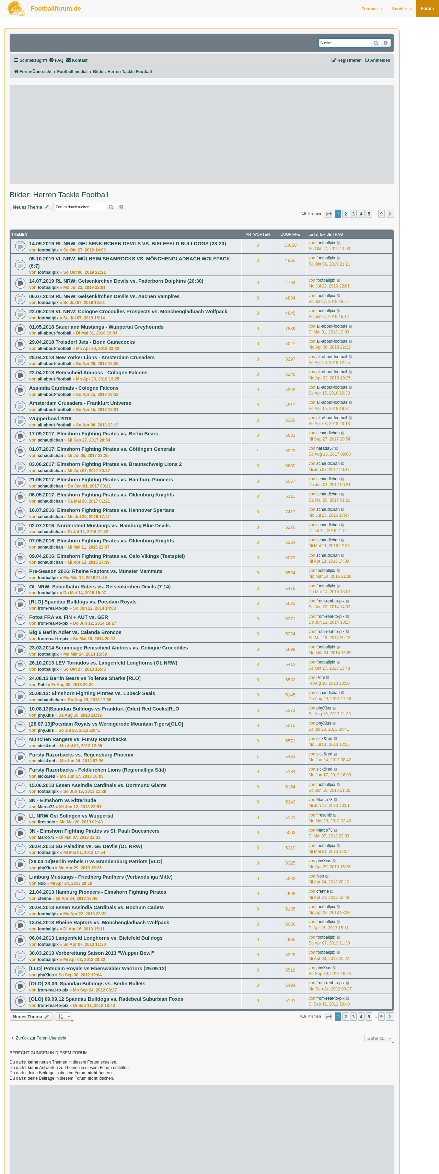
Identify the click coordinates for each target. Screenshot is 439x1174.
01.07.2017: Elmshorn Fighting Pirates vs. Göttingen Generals (102, 449)
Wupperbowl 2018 (50, 418)
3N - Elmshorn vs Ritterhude (62, 800)
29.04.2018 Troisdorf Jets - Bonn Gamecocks (82, 342)
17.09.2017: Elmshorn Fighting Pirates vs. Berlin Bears (93, 433)
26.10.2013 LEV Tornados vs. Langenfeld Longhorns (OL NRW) (103, 663)
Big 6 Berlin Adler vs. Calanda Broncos (75, 632)
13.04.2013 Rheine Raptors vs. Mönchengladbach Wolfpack (99, 922)
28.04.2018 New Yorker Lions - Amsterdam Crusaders (92, 357)
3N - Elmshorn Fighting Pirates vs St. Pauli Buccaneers (94, 831)
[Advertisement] (201, 134)
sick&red (46, 745)
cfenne (44, 898)
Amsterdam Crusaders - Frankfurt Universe (80, 403)
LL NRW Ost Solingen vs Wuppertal (71, 816)
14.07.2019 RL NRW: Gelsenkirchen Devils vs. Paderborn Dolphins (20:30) (116, 281)
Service (402, 9)
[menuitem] (56, 60)
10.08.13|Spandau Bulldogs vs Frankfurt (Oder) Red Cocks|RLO (104, 709)
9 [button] (381, 214)
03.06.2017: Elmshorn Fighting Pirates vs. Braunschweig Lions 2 (105, 464)
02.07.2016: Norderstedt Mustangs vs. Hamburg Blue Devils (99, 525)
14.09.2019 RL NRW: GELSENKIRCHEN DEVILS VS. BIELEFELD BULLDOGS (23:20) (127, 243)
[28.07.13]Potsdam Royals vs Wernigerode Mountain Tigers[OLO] (106, 724)
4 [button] (361, 214)
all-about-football (54, 333)
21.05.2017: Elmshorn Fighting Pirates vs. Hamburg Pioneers (101, 479)
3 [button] (353, 214)
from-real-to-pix (53, 608)
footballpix (48, 250)
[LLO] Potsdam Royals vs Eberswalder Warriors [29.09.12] (97, 968)
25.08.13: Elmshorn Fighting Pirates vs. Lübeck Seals (92, 693)
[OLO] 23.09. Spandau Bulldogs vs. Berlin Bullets (87, 983)
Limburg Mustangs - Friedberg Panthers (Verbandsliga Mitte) (101, 877)
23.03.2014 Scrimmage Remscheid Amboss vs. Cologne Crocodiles (108, 647)
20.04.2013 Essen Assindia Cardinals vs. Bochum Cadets (96, 907)
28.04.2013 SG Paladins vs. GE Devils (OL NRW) (85, 846)
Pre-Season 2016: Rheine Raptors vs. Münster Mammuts (96, 571)
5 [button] (369, 214)
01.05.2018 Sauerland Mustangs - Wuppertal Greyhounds (96, 327)
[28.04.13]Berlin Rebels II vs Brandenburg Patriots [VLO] (95, 861)
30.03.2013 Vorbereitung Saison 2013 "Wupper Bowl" (91, 953)
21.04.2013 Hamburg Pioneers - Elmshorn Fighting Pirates (97, 892)
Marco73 (46, 807)
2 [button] (345, 214)
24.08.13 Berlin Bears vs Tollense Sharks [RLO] (85, 678)
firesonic (46, 822)
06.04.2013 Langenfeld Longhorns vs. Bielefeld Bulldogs (96, 938)
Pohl (42, 684)
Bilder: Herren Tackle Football (59, 195)
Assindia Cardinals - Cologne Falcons (74, 388)
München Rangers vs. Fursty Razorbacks (78, 739)
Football (372, 9)
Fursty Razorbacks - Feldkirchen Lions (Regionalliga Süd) (97, 770)
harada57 (325, 448)
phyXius (46, 715)
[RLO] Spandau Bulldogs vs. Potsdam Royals (83, 601)
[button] (328, 214)
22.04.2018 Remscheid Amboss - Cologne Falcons (88, 372)
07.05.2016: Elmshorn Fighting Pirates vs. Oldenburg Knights (101, 540)
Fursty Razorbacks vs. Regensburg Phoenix (81, 755)
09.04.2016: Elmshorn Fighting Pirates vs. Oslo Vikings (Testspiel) (107, 556)
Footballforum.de (56, 8)
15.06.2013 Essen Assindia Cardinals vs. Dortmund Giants (97, 785)
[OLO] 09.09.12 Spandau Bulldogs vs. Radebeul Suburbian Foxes (106, 999)
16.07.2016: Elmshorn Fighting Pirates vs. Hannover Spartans (102, 510)
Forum (427, 8)
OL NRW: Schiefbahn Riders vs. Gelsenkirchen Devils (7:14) (100, 586)
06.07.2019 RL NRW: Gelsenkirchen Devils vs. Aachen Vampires (104, 296)
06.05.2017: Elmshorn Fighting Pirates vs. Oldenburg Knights (101, 494)
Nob (42, 883)
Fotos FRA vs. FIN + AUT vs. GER (68, 617)
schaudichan (50, 440)
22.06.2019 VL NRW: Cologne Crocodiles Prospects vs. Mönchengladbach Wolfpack (128, 311)
